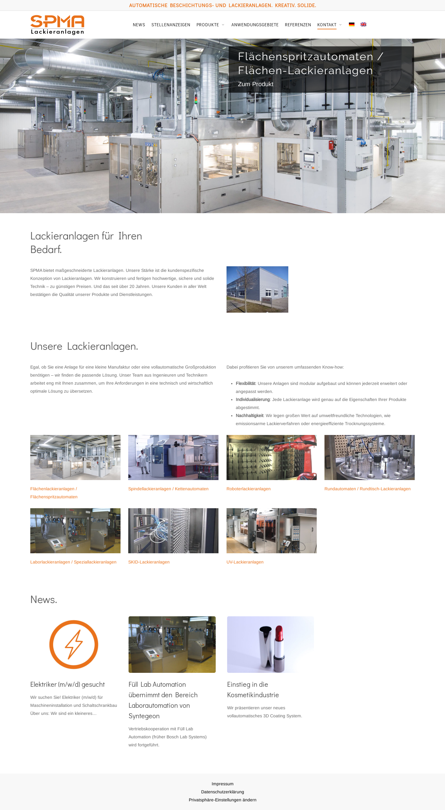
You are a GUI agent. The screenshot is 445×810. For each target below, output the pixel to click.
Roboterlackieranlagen (249, 488)
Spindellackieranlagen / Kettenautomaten (168, 488)
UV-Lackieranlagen (245, 561)
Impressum (223, 783)
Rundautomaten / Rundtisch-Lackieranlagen (367, 488)
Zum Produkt (255, 84)
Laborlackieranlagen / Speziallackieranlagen (73, 561)
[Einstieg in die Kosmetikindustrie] (270, 668)
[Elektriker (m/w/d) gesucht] (73, 666)
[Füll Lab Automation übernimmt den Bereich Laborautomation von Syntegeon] (172, 682)
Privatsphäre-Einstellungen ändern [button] (222, 799)
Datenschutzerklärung (222, 791)
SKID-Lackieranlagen (149, 561)
